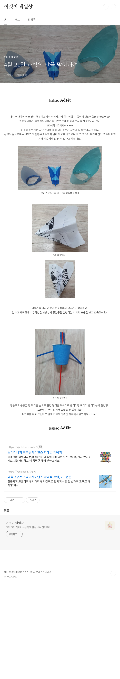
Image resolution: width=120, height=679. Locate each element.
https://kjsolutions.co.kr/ (22, 541)
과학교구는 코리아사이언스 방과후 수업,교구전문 (40, 572)
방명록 (32, 19)
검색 (105, 6)
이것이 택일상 (18, 6)
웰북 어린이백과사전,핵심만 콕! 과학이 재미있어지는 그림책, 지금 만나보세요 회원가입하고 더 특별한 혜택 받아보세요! (49, 553)
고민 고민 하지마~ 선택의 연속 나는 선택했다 (28, 622)
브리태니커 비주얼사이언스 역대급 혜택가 (35, 547)
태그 (17, 19)
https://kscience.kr (18, 566)
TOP (113, 668)
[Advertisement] (60, 134)
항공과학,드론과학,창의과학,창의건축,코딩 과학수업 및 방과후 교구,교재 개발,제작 (49, 578)
